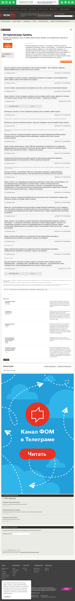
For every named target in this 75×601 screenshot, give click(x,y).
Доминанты (4, 9)
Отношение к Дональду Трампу (10, 517)
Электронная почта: (16, 533)
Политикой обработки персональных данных (29, 552)
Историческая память (23, 289)
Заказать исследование (45, 15)
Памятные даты (40, 289)
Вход (55, 13)
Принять (7, 596)
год (14, 498)
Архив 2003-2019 (43, 21)
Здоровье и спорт (5, 574)
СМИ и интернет (43, 9)
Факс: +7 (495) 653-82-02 (32, 595)
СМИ (46, 289)
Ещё (6, 360)
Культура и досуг (5, 576)
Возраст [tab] (33, 106)
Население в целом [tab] (13, 106)
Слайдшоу (14, 571)
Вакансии (47, 569)
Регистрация (61, 13)
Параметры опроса (10, 73)
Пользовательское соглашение (48, 596)
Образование (32, 289)
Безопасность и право (5, 569)
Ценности (23, 9)
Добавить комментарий (50, 366)
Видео (13, 568)
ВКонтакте (37, 568)
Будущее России (13, 289)
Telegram (37, 569)
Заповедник (27, 21)
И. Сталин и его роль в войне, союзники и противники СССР (10, 349)
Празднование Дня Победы (10, 324)
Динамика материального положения (11, 509)
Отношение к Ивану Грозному (10, 302)
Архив (26, 569)
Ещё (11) (3, 578)
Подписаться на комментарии (64, 366)
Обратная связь (44, 595)
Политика (53, 9)
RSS (26, 568)
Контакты (47, 568)
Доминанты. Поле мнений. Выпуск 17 (11, 502)
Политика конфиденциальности (31, 596)
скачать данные (67, 61)
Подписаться (11, 549)
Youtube (37, 571)
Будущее (3, 571)
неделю (6, 498)
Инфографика (15, 569)
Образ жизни (14, 9)
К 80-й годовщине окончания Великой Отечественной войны (10, 339)
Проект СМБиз (17, 21)
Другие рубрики (64, 9)
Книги (34, 21)
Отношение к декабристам (8, 312)
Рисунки (14, 573)
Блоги (13, 575)
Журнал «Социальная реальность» (60, 21)
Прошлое (6, 29)
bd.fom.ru (36, 587)
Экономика (33, 9)
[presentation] (9, 542)
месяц (11, 498)
